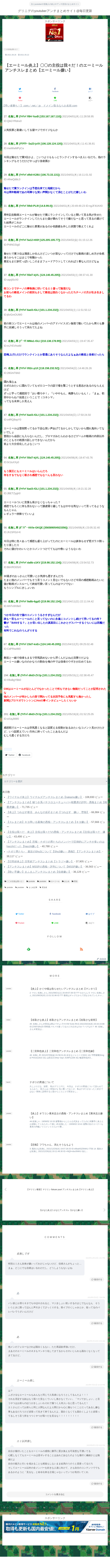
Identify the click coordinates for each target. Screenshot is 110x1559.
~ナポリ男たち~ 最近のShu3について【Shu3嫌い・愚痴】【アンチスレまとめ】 (54, 851)
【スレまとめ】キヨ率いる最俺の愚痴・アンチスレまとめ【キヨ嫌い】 (48, 822)
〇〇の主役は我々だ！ (14, 881)
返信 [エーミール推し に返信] (95, 1427)
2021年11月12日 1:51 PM (95, 1258)
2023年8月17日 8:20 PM (96, 1445)
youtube (30, 881)
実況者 (43, 887)
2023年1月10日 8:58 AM (96, 1341)
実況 (74, 881)
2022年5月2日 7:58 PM (96, 1297)
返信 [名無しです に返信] (95, 1279)
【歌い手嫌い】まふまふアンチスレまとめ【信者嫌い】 (39, 871)
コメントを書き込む (55, 1494)
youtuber (41, 881)
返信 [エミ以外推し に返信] (95, 1483)
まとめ (65, 881)
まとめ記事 (31, 887)
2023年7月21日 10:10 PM (95, 1385)
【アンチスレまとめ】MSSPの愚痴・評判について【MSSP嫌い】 (45, 866)
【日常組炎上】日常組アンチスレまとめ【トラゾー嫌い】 (40, 861)
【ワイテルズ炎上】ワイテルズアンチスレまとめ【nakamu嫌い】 (45, 797)
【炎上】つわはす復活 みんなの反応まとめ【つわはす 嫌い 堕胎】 (48, 812)
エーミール (54, 881)
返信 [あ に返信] (95, 1323)
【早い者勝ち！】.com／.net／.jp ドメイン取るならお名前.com (39, 105)
